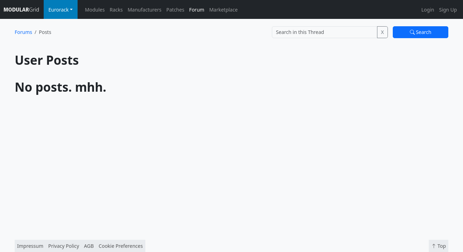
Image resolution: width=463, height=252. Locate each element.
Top (438, 246)
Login (427, 9)
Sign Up (448, 9)
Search (421, 32)
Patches (175, 9)
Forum (196, 9)
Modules (95, 9)
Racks (116, 9)
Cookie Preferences (121, 246)
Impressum (30, 246)
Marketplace (223, 9)
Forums (23, 32)
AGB (89, 246)
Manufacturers (144, 9)
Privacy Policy (63, 246)
